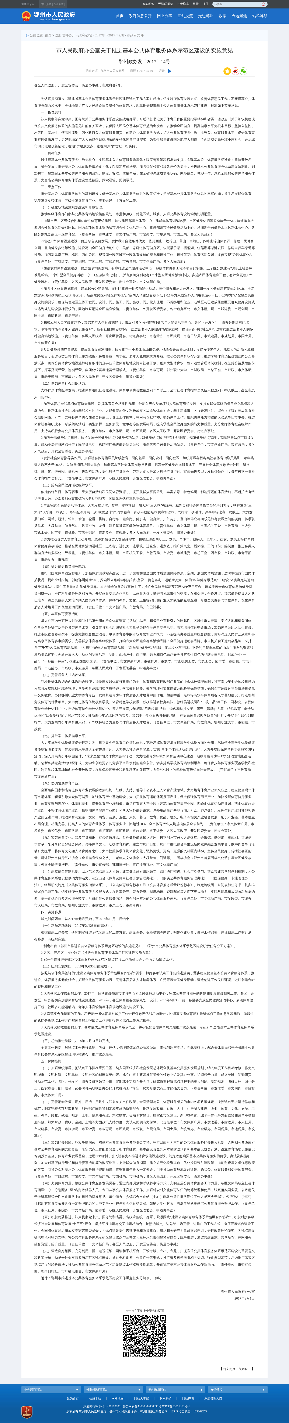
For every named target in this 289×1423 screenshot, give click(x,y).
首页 (119, 16)
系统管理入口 (213, 1398)
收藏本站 (95, 1398)
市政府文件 (135, 35)
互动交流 (185, 16)
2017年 (100, 35)
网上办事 (164, 16)
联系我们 (165, 1398)
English (31, 4)
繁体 (24, 4)
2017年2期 (116, 35)
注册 (206, 4)
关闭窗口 (245, 1369)
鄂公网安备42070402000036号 (142, 1406)
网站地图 (117, 1398)
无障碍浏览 (165, 4)
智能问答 (148, 4)
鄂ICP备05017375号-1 (176, 1406)
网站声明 (188, 1398)
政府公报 (85, 35)
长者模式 (183, 4)
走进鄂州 (205, 16)
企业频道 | (59, 4)
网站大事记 (141, 1398)
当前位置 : (37, 35)
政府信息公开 (140, 16)
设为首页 (73, 1398)
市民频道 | (47, 4)
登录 (196, 4)
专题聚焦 (239, 16)
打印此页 (229, 1369)
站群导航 (260, 16)
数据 (222, 16)
